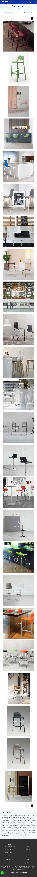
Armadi (27, 848)
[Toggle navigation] (35, 2)
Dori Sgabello (19, 37)
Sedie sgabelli (24, 8)
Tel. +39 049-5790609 (26, 867)
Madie (9, 861)
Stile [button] (20, 12)
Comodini (28, 849)
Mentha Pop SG (18, 135)
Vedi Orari (27, 863)
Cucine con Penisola (9, 849)
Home (11, 8)
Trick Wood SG (18, 265)
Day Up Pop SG (18, 461)
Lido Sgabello (18, 754)
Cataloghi (28, 861)
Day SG (18, 493)
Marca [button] (6, 12)
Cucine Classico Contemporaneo (9, 848)
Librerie (9, 858)
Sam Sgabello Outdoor (18, 689)
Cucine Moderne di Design (9, 846)
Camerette (27, 851)
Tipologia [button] (23, 12)
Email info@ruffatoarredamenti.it (23, 868)
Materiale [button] (16, 12)
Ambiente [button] (10, 12)
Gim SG (18, 656)
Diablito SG (18, 559)
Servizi (27, 862)
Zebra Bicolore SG (18, 167)
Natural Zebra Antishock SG (18, 363)
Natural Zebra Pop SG (18, 200)
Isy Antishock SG (18, 428)
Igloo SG (18, 395)
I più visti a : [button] (29, 12)
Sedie (21, 8)
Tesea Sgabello (18, 787)
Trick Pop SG (18, 298)
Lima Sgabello (18, 69)
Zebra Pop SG (18, 232)
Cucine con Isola (9, 851)
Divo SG (18, 624)
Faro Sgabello (18, 722)
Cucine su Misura (9, 852)
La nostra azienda (28, 858)
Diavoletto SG (19, 526)
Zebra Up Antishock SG (18, 591)
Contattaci (28, 859)
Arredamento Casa (16, 8)
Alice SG (18, 330)
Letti (28, 846)
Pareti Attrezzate (9, 859)
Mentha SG (18, 102)
